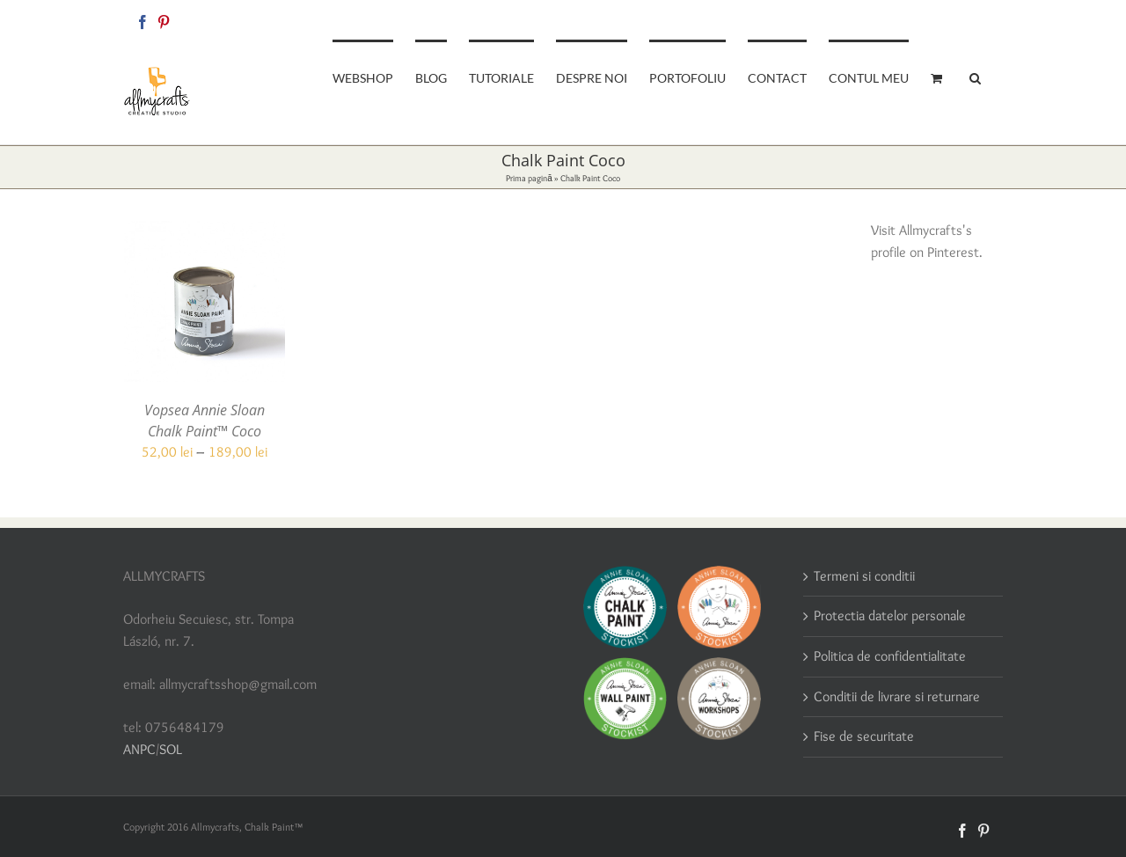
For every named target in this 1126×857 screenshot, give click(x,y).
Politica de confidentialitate (890, 656)
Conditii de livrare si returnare (897, 696)
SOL (170, 749)
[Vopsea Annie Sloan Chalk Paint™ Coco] (204, 231)
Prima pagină (529, 178)
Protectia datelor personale (890, 615)
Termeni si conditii (864, 576)
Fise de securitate (864, 736)
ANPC (139, 749)
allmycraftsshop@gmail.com (942, 19)
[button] (975, 77)
